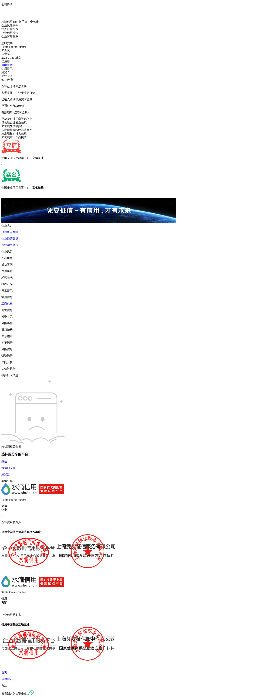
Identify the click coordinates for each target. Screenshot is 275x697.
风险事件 (7, 64)
